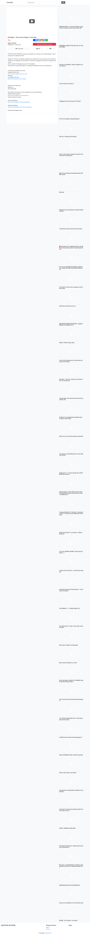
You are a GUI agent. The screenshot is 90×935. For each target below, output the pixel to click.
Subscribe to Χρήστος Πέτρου (44, 44)
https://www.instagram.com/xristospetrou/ (18, 95)
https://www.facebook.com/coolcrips (17, 79)
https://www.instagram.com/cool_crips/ (17, 74)
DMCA (47, 927)
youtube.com (48, 933)
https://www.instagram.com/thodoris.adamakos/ (20, 107)
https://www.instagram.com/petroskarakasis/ (19, 102)
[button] (63, 2)
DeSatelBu (10, 2)
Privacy (48, 929)
